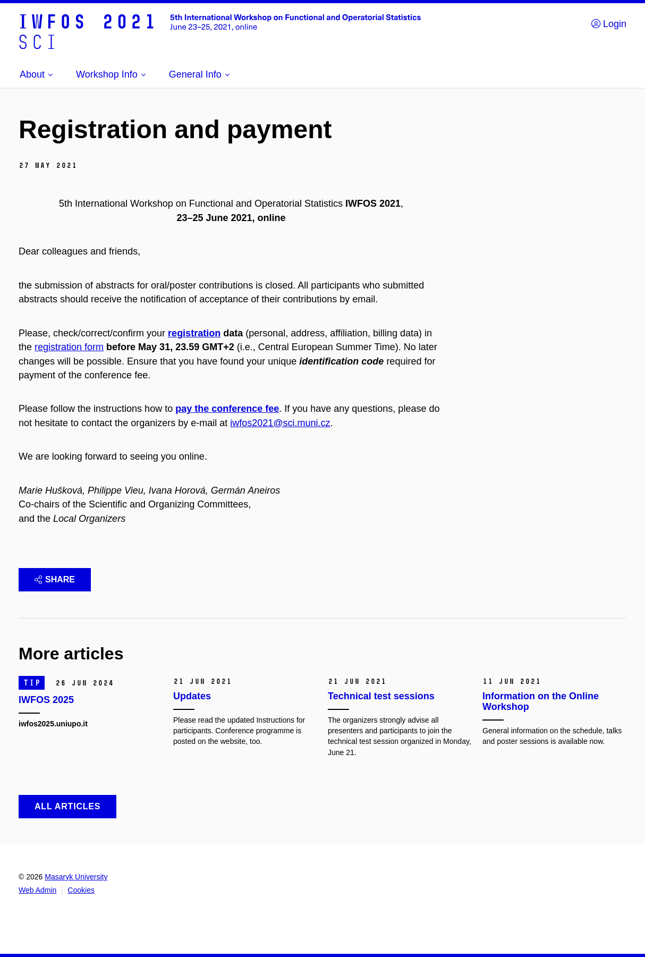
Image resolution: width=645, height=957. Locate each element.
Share (55, 579)
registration (194, 333)
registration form (69, 347)
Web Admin (37, 890)
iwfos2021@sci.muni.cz (280, 423)
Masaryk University (76, 877)
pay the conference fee (227, 408)
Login (608, 24)
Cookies (81, 890)
